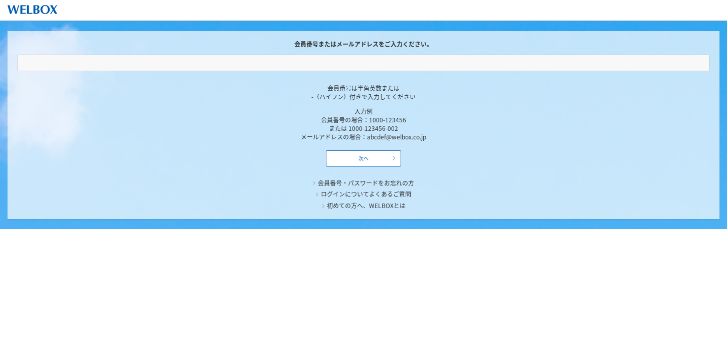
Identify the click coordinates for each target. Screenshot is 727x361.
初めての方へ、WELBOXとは (366, 205)
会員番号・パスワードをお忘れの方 (366, 183)
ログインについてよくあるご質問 (366, 194)
